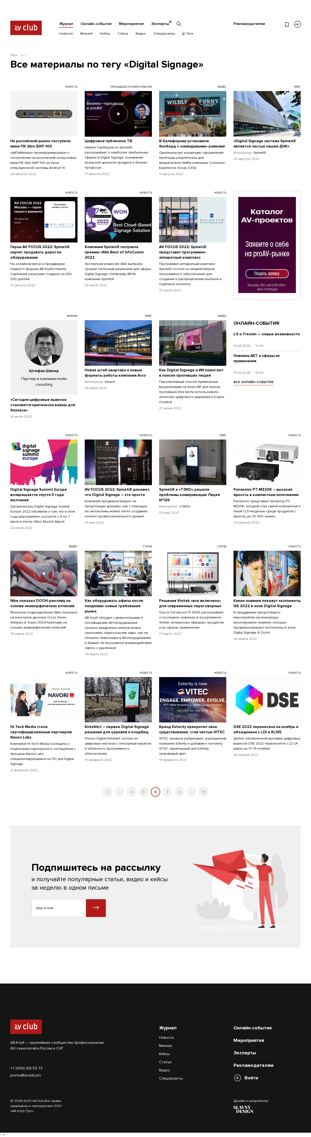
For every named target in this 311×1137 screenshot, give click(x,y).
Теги (187, 33)
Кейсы (105, 33)
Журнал (66, 23)
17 (203, 792)
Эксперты (160, 23)
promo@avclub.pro (25, 1075)
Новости (66, 33)
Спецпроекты (164, 33)
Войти (251, 1078)
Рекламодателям (249, 23)
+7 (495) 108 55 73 (26, 1068)
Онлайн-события (96, 23)
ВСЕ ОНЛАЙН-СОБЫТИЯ (253, 382)
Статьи (123, 33)
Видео (141, 33)
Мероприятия (131, 23)
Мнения (86, 33)
